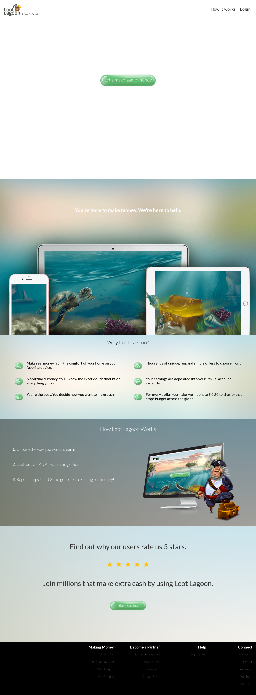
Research (153, 669)
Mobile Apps (105, 669)
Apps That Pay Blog (101, 662)
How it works (223, 9)
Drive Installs (151, 662)
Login (245, 9)
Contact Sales (151, 676)
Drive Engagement (147, 654)
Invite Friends (105, 676)
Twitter (247, 662)
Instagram (245, 669)
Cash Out (107, 654)
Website (246, 684)
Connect (245, 647)
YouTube (246, 676)
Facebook (245, 654)
